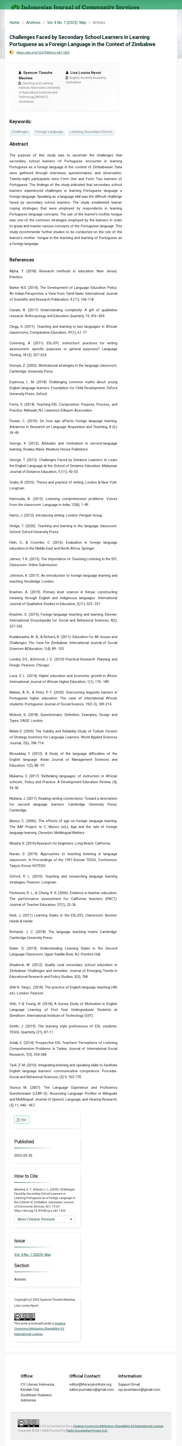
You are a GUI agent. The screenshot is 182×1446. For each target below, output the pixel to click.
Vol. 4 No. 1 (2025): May (66, 23)
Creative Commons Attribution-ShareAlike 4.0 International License (39, 1329)
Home (14, 23)
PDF (23, 1120)
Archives (33, 23)
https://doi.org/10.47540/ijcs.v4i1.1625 (43, 52)
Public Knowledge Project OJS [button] (86, 1430)
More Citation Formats (36, 1219)
